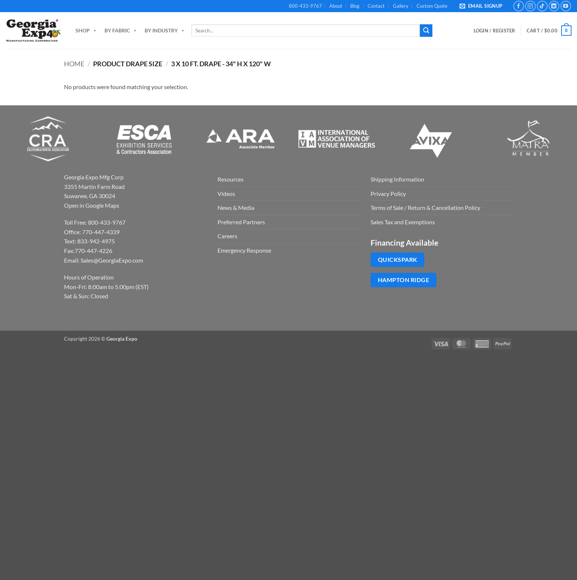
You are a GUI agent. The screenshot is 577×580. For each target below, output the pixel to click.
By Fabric (121, 30)
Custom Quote (432, 6)
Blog (355, 6)
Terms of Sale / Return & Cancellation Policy (425, 207)
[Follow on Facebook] (518, 6)
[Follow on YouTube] (565, 6)
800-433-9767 (305, 6)
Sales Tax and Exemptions (403, 221)
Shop (86, 30)
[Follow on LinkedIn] (554, 6)
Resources (230, 179)
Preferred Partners (241, 221)
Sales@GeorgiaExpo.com (112, 260)
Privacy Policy (388, 193)
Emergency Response (244, 250)
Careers (227, 235)
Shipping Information (397, 179)
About (335, 6)
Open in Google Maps (91, 205)
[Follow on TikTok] (542, 6)
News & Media (235, 207)
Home (74, 64)
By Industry (165, 30)
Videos (226, 193)
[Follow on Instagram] (530, 6)
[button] (482, 6)
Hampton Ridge (403, 280)
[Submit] (426, 30)
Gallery (400, 6)
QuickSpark (397, 259)
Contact (376, 6)
